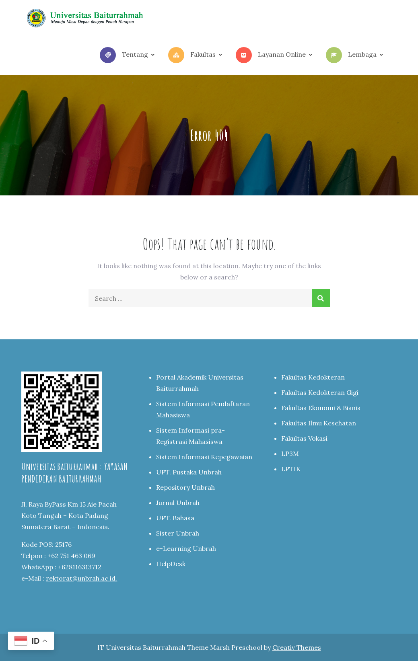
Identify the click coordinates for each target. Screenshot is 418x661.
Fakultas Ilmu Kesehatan (318, 423)
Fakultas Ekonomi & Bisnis (320, 408)
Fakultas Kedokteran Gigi (319, 392)
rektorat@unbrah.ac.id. (81, 578)
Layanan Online (271, 55)
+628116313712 (79, 567)
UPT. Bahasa (175, 518)
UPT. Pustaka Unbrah (189, 472)
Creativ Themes (296, 647)
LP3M (290, 454)
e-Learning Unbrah (186, 548)
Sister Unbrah (177, 533)
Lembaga (351, 55)
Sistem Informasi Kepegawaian (204, 457)
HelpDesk (170, 564)
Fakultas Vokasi (304, 438)
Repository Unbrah (185, 487)
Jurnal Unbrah (178, 503)
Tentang (124, 55)
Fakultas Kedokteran (313, 377)
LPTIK (291, 469)
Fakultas (192, 55)
